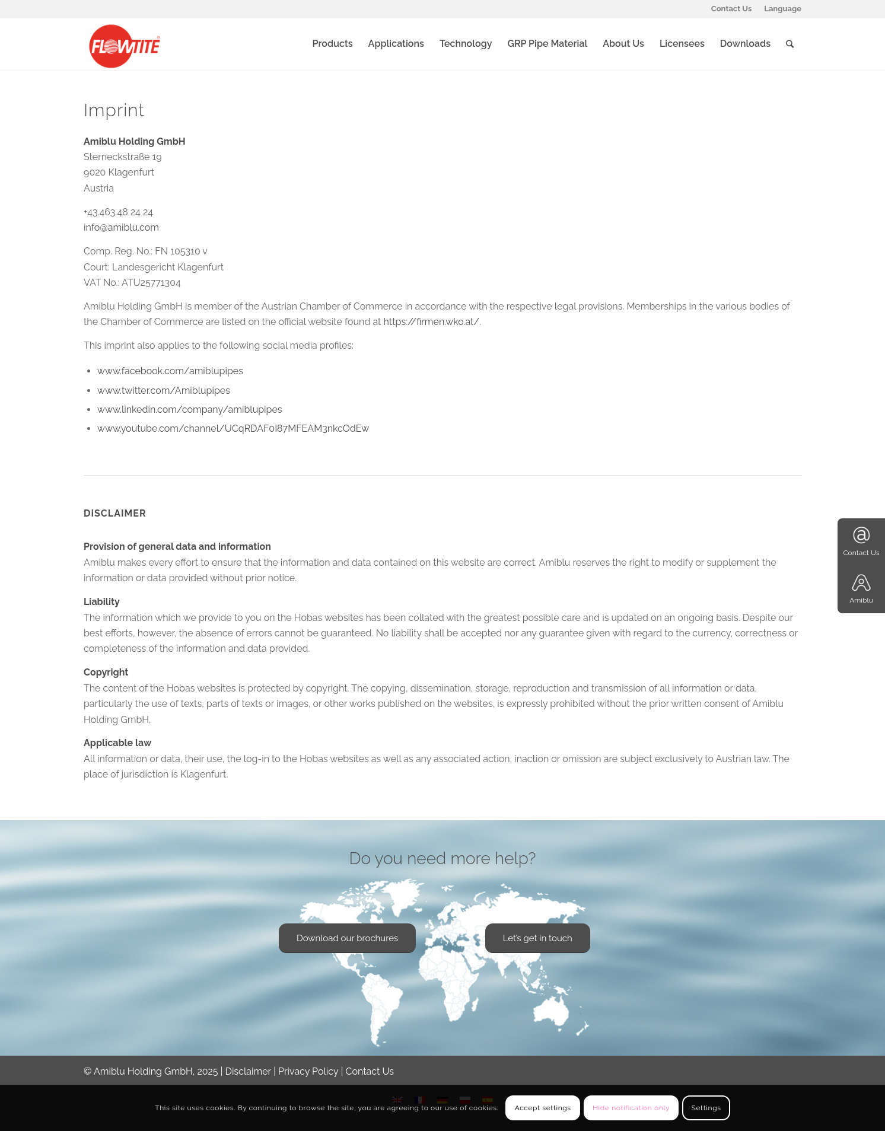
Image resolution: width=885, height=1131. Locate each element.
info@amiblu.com (121, 227)
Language (782, 8)
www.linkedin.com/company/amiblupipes (189, 409)
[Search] (789, 44)
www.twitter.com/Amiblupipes (163, 390)
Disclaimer (248, 1071)
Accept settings (543, 1108)
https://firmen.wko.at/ (432, 321)
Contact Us (731, 8)
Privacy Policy (308, 1071)
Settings (706, 1108)
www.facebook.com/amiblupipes (170, 371)
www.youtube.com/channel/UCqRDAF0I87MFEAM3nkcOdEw (233, 428)
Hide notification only (631, 1108)
